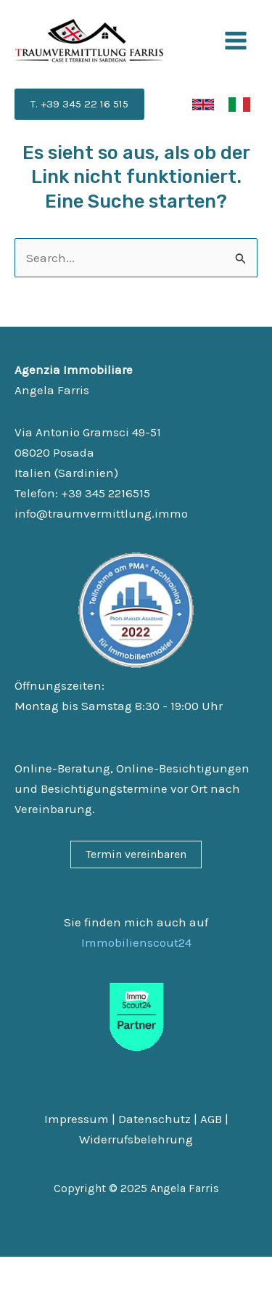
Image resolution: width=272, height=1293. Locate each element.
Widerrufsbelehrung (136, 1139)
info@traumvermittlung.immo (101, 513)
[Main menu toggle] (236, 40)
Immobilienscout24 (136, 942)
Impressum (76, 1119)
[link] (203, 104)
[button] (79, 104)
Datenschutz (154, 1119)
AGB (211, 1119)
